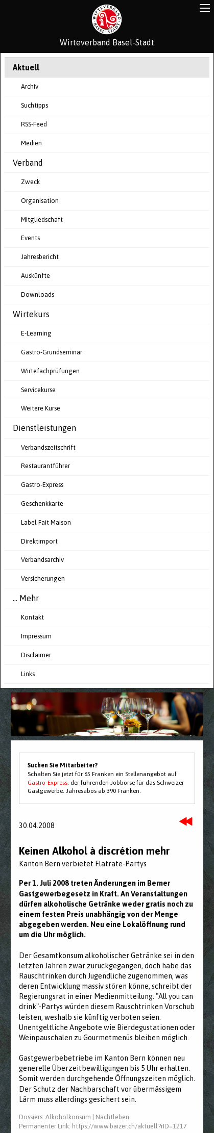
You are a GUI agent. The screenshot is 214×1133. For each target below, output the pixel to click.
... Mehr (26, 598)
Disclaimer (36, 655)
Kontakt (32, 617)
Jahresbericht (40, 257)
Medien (31, 143)
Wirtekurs (31, 314)
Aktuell (26, 67)
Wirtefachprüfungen (50, 371)
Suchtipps (34, 105)
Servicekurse (38, 390)
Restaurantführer (45, 466)
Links (28, 674)
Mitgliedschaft (42, 219)
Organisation (40, 200)
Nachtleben (112, 1117)
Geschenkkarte (42, 503)
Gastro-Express (42, 484)
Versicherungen (43, 578)
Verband (28, 162)
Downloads (37, 294)
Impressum (36, 636)
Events (30, 238)
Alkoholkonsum (68, 1117)
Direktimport (39, 541)
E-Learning (36, 333)
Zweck (30, 182)
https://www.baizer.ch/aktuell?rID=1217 (129, 1126)
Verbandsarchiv (42, 559)
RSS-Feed (34, 124)
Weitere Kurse (40, 408)
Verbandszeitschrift (48, 447)
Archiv (29, 86)
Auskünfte (35, 275)
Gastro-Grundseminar (51, 352)
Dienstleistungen (44, 427)
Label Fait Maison (46, 522)
